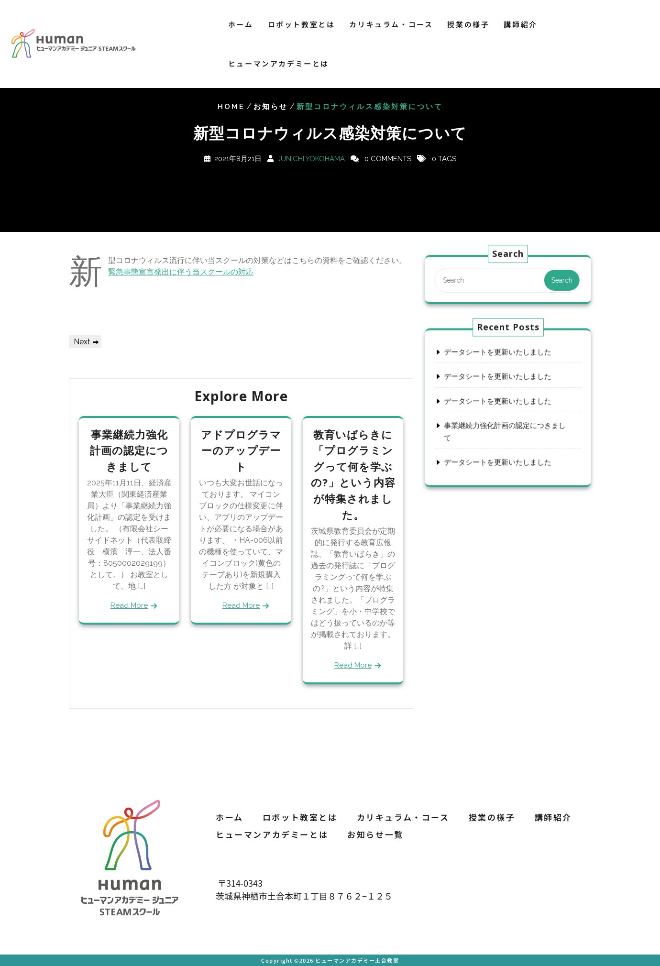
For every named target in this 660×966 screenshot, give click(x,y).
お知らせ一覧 (375, 834)
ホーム (240, 24)
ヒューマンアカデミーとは (278, 63)
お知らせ (270, 106)
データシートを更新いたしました (498, 354)
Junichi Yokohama (311, 158)
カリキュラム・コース (391, 24)
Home (231, 106)
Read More (129, 605)
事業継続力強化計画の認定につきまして (129, 450)
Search (560, 280)
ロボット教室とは (301, 24)
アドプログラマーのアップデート (241, 450)
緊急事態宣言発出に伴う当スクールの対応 (180, 271)
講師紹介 (520, 24)
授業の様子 (468, 24)
